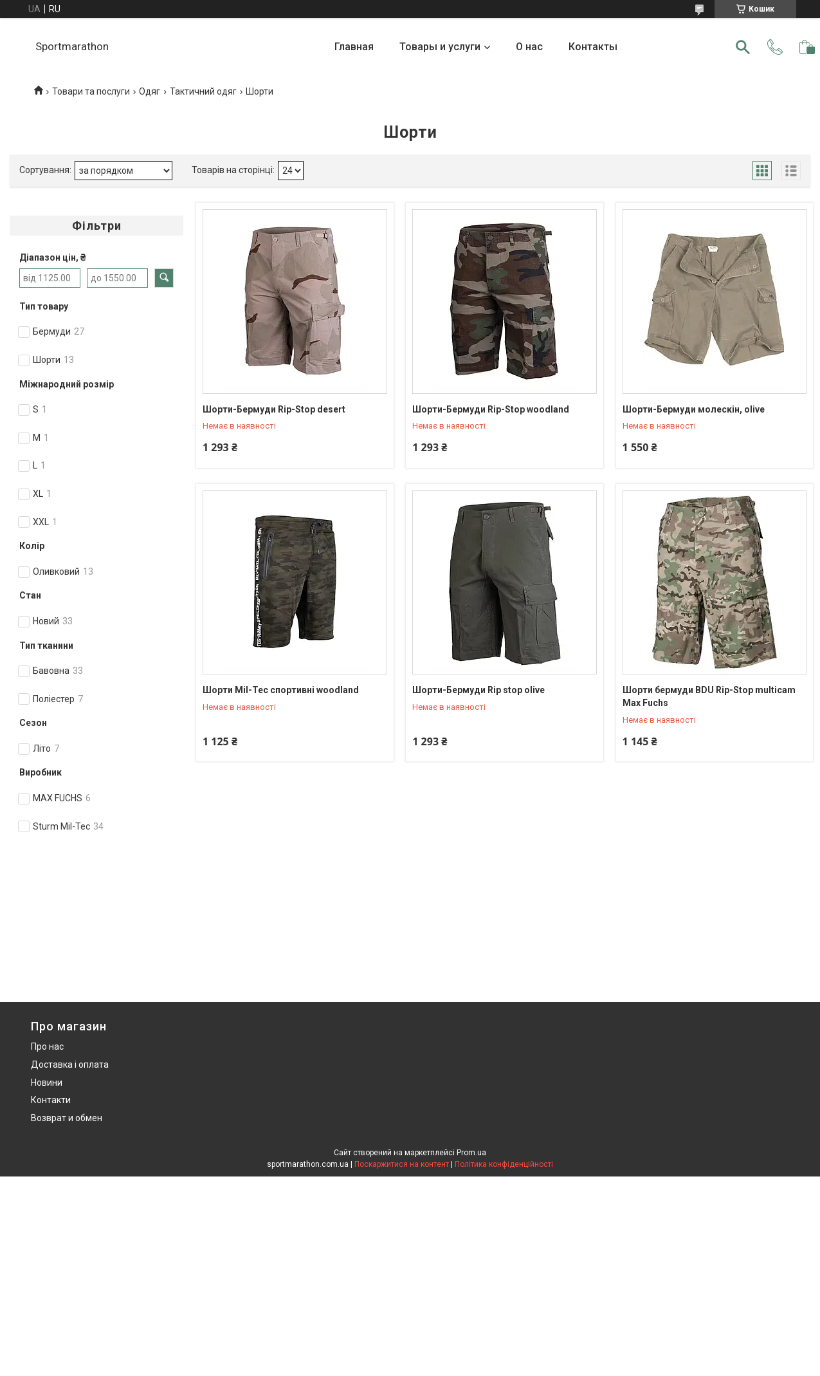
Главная (354, 47)
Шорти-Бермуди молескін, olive (694, 409)
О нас (529, 47)
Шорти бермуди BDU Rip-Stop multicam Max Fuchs (709, 696)
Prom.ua (471, 1152)
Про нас (47, 1046)
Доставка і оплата (70, 1064)
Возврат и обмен (66, 1118)
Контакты (593, 47)
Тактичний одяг (203, 91)
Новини (46, 1082)
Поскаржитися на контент (401, 1164)
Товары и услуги (439, 47)
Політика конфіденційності (504, 1164)
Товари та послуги (91, 91)
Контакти (51, 1100)
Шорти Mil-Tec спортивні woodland (281, 690)
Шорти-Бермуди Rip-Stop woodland (490, 409)
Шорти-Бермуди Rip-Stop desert (274, 409)
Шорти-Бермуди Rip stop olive (478, 690)
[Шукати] (743, 47)
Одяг (149, 91)
